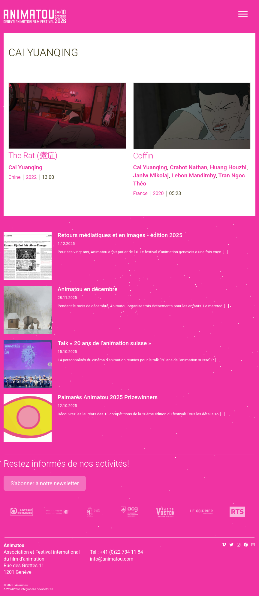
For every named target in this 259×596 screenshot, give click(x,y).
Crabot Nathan (188, 167)
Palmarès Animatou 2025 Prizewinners (108, 397)
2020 (158, 193)
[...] (225, 252)
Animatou (35, 16)
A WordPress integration (19, 589)
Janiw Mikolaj (151, 175)
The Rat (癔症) (32, 155)
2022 (31, 177)
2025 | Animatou (17, 585)
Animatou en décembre (87, 289)
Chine (14, 177)
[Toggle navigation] (243, 14)
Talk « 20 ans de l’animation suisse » (104, 343)
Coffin (143, 155)
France (140, 193)
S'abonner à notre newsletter (45, 483)
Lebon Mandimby (193, 175)
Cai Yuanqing (25, 167)
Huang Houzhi (228, 167)
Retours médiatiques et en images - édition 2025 (120, 235)
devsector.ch (45, 589)
